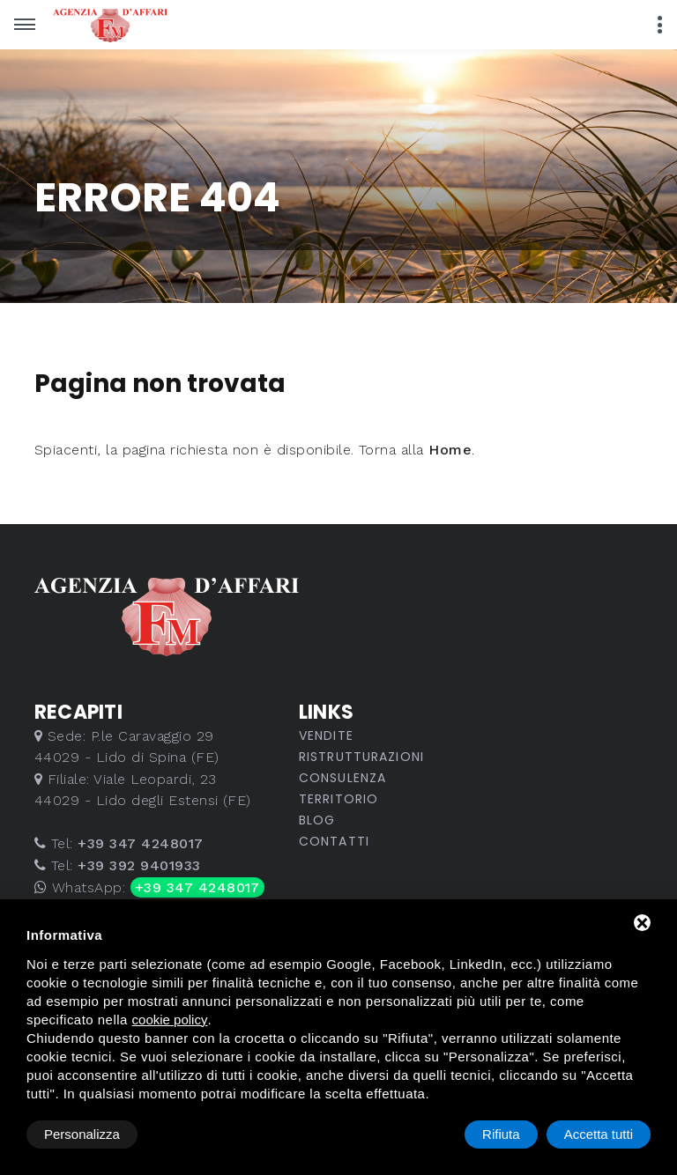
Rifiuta (501, 1134)
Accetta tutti (598, 1134)
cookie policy (170, 1019)
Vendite (326, 735)
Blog (317, 820)
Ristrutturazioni (361, 756)
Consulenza (342, 778)
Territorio (338, 799)
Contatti (334, 841)
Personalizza (82, 1134)
